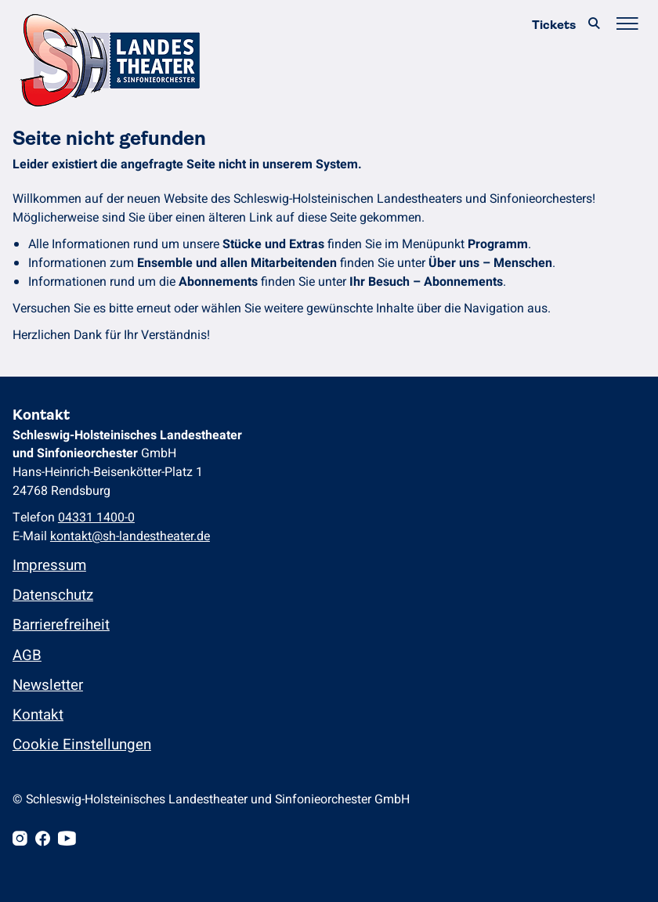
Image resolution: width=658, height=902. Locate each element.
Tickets (554, 24)
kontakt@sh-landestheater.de (130, 536)
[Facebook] (42, 840)
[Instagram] (20, 840)
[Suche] (594, 25)
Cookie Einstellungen (82, 745)
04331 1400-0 (96, 517)
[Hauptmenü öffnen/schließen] (626, 25)
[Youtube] (67, 840)
